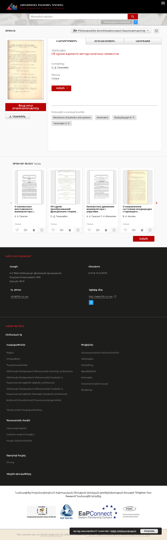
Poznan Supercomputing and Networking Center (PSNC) (118, 534)
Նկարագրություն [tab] (66, 41)
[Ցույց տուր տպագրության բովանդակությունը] (33, 230)
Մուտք (10, 462)
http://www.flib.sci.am (101, 296)
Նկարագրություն (16, 428)
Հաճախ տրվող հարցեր (20, 434)
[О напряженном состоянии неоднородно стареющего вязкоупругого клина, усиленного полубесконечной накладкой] (137, 187)
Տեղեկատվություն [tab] (104, 41)
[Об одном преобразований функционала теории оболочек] (65, 187)
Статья (55, 78)
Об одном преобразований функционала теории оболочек (63, 209)
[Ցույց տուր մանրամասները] (41, 230)
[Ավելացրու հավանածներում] (156, 30)
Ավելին (143, 238)
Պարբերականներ (17, 365)
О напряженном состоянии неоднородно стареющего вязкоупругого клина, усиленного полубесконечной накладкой (137, 209)
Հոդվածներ (13, 358)
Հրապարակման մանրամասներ (100, 352)
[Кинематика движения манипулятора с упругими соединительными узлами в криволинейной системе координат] (101, 187)
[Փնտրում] (133, 16)
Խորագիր (86, 377)
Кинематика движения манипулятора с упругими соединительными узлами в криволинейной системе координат (101, 209)
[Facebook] (91, 302)
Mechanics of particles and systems (72, 117)
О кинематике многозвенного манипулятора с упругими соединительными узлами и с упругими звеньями (27, 209)
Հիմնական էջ (13, 334)
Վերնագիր (87, 358)
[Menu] (163, 3)
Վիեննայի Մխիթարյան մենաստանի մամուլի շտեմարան (39, 371)
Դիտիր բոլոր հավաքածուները (24, 409)
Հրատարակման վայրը (94, 383)
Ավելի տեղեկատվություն (123, 531)
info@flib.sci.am (20, 296)
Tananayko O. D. (61, 123)
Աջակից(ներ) (88, 371)
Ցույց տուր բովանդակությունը (25, 107)
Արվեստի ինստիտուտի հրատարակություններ (34, 400)
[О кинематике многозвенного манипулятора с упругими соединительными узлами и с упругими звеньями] (29, 187)
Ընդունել (149, 531)
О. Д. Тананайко (60, 67)
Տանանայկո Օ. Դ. (124, 117)
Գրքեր (10, 352)
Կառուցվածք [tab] (143, 41)
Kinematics (102, 117)
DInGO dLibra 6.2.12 (52, 534)
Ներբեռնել (17, 116)
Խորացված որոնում (117, 22)
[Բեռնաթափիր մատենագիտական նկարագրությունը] (25, 230)
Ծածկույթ (86, 389)
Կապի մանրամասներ (19, 440)
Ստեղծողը (87, 365)
